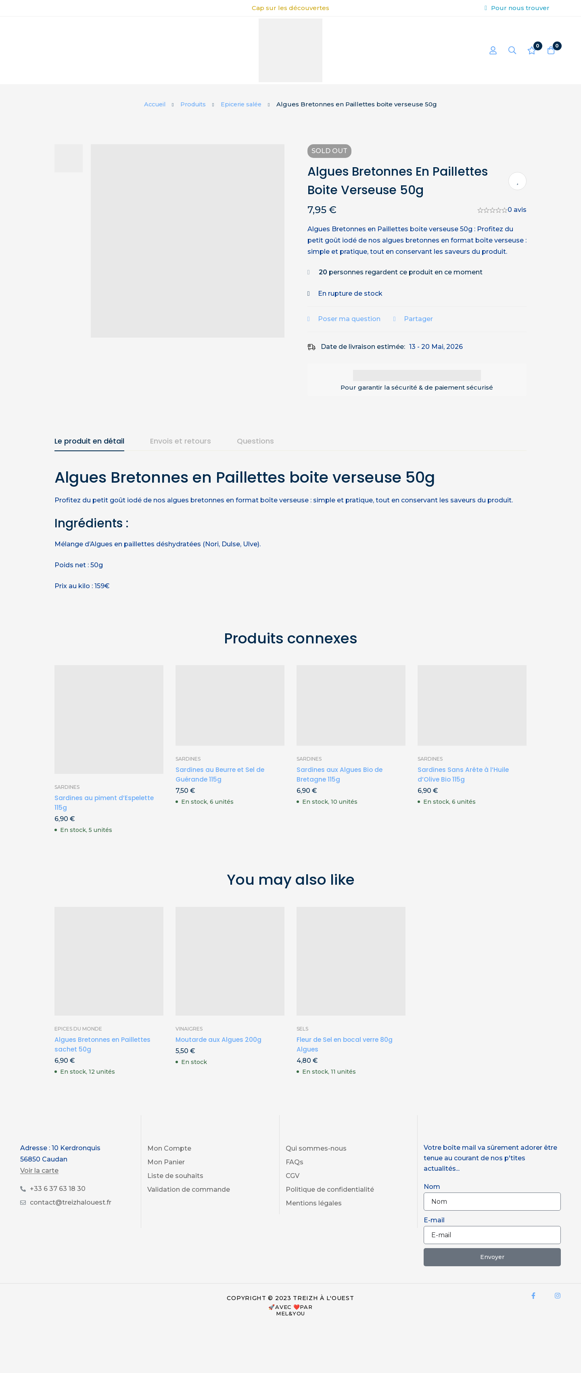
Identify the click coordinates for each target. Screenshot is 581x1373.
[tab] (89, 453)
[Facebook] (533, 1307)
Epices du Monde (78, 1040)
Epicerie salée (243, 104)
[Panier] (550, 50)
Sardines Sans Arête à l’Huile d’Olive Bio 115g (464, 785)
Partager (423, 330)
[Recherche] (510, 50)
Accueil (152, 104)
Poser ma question (354, 330)
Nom (432, 1198)
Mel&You (290, 1324)
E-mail (434, 1231)
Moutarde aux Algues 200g (219, 1051)
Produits (192, 104)
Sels (302, 1040)
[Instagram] (557, 1307)
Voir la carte (39, 1182)
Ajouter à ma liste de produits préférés (517, 181)
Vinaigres (189, 1040)
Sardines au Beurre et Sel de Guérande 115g (221, 785)
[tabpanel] (290, 541)
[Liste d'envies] (530, 50)
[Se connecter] (490, 50)
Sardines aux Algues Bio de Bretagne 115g (340, 785)
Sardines (66, 798)
